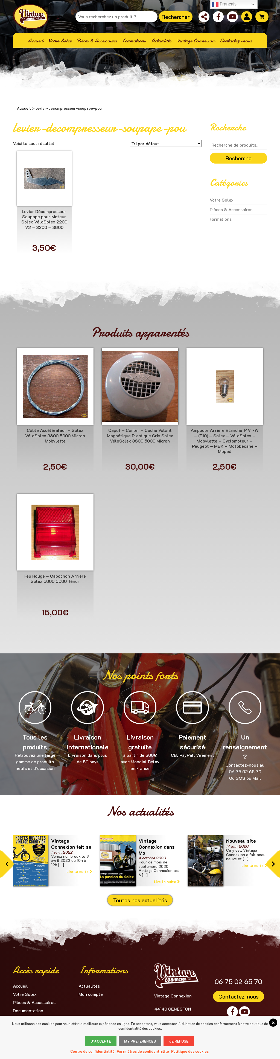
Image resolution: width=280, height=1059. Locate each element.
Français (224, 4)
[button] (7, 864)
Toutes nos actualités (140, 900)
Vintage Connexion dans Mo (157, 846)
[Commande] (166, 143)
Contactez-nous (238, 996)
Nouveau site (241, 840)
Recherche (239, 158)
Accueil (24, 108)
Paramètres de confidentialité (143, 1051)
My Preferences (140, 1041)
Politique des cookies (190, 1051)
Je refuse (178, 1041)
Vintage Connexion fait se (71, 843)
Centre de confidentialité (92, 1051)
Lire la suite (79, 871)
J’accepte (101, 1041)
